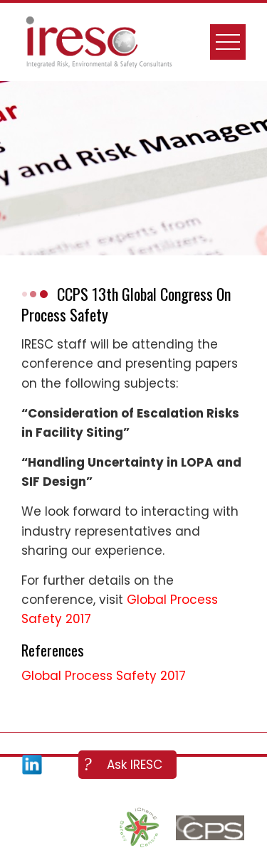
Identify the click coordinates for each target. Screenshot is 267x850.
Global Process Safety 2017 (103, 675)
